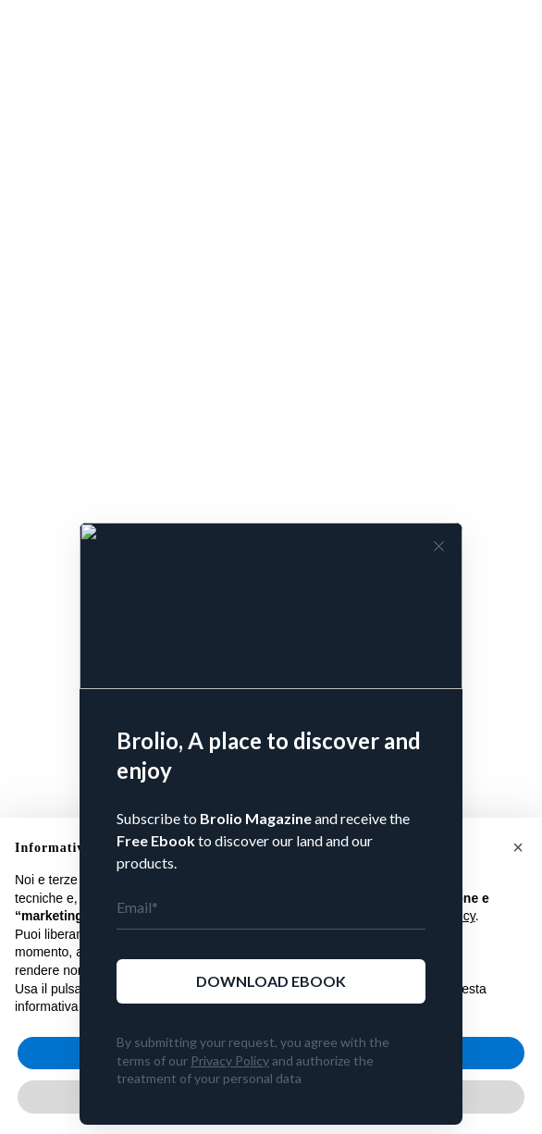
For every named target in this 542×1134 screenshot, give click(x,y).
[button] (518, 847)
